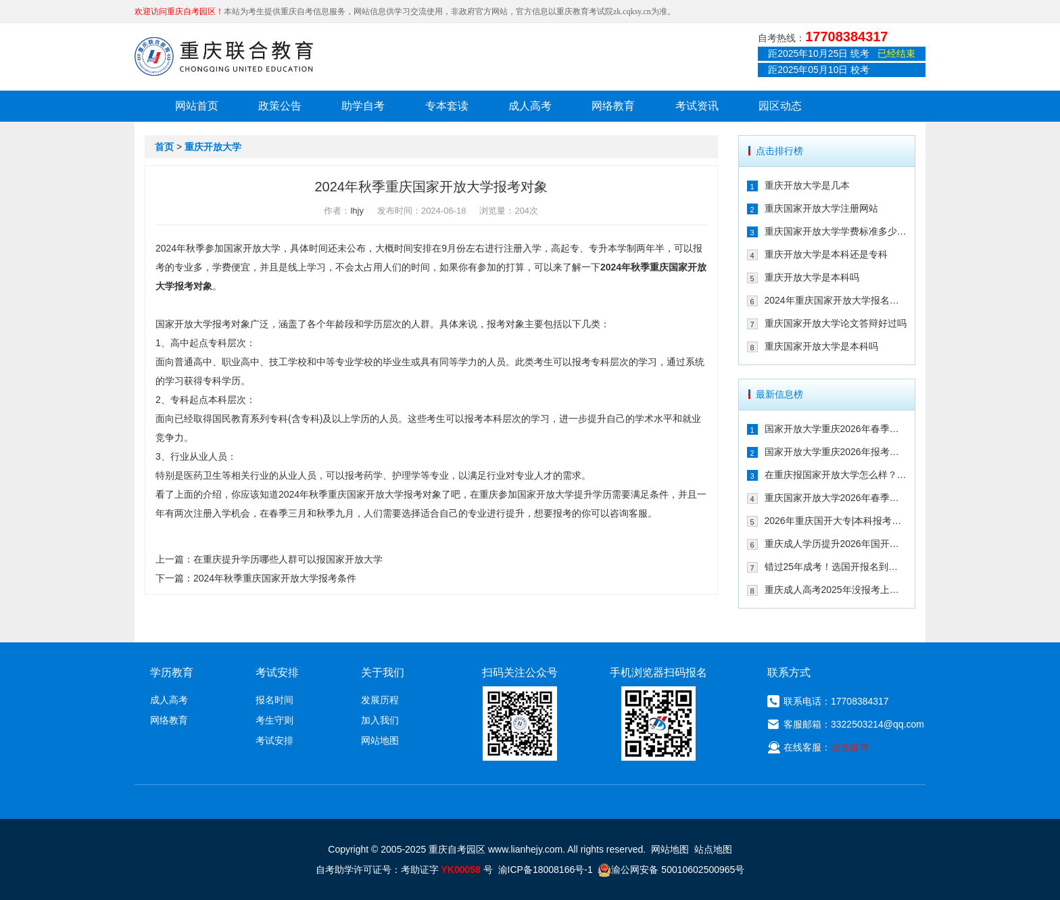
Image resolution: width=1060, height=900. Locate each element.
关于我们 (382, 672)
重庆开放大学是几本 (807, 185)
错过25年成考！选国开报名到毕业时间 (836, 566)
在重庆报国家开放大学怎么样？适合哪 (836, 474)
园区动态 (780, 106)
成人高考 (530, 106)
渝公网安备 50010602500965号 (671, 869)
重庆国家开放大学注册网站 (821, 208)
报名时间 (274, 699)
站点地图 (713, 849)
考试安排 (274, 740)
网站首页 (196, 106)
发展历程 (380, 699)
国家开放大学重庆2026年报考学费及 (836, 451)
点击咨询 (850, 747)
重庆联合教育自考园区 (224, 56)
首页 (164, 146)
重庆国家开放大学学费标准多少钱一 (836, 231)
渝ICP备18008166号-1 (545, 869)
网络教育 (613, 106)
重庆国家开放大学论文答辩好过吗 (836, 323)
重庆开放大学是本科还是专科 (826, 254)
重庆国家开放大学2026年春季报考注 (836, 497)
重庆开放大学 (213, 146)
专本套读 (446, 106)
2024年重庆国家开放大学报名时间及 (836, 300)
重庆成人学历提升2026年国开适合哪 (836, 543)
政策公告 (280, 106)
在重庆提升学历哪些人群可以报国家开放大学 (288, 559)
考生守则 (274, 720)
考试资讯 (697, 106)
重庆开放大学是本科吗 (812, 277)
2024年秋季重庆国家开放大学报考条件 (274, 578)
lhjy (357, 211)
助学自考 (363, 106)
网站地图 (380, 740)
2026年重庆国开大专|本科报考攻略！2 (836, 520)
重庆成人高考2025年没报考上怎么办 (836, 589)
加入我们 (380, 720)
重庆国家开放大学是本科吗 (821, 346)
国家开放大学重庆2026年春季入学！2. (836, 428)
